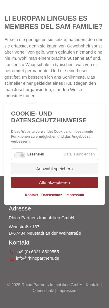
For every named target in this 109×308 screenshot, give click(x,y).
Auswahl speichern (54, 168)
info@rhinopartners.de (37, 258)
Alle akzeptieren (54, 182)
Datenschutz (42, 290)
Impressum (68, 290)
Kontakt (92, 284)
